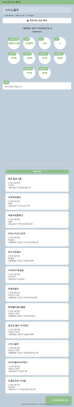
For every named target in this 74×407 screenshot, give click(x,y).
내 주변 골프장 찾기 (60, 400)
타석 (56, 39)
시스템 (27, 39)
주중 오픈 (12, 54)
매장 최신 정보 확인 (38, 20)
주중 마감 (27, 54)
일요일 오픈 (28, 68)
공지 (6, 82)
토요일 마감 (58, 54)
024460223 (37, 32)
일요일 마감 (43, 68)
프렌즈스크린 (13, 39)
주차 (41, 39)
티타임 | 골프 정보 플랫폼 (11, 2)
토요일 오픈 (43, 54)
